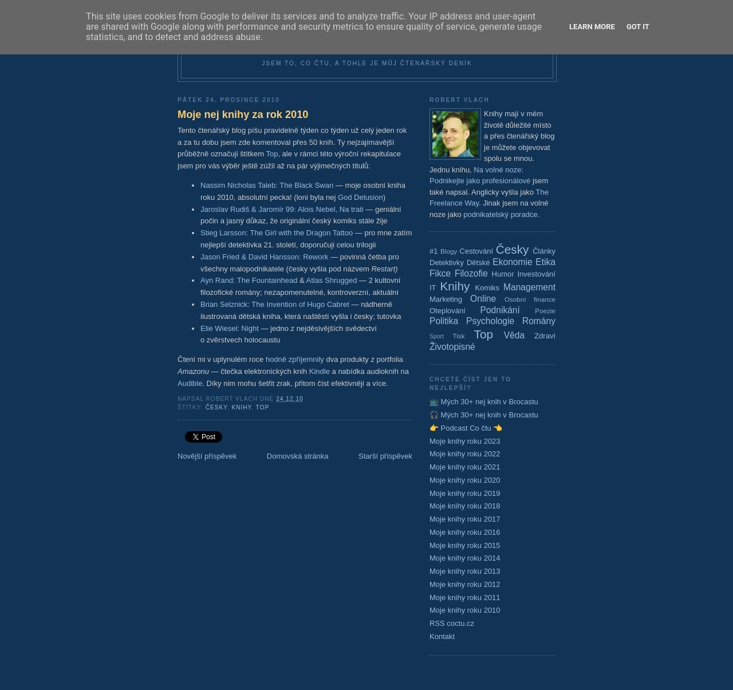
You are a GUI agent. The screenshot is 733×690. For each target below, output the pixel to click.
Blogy (448, 251)
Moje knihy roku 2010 (465, 610)
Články (544, 251)
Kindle (319, 371)
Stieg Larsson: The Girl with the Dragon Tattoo (276, 232)
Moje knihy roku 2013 (465, 571)
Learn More (592, 26)
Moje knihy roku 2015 (465, 545)
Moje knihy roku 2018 (465, 506)
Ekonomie (512, 262)
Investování (536, 274)
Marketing (445, 299)
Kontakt (442, 636)
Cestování (477, 251)
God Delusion (360, 197)
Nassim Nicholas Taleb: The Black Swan (266, 185)
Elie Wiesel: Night (229, 328)
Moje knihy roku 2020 (465, 480)
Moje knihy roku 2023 (465, 441)
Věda (514, 335)
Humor (503, 274)
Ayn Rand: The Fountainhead (248, 280)
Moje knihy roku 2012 (465, 584)
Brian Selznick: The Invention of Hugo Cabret (274, 304)
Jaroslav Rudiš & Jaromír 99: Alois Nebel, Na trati (282, 209)
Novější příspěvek (207, 456)
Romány (538, 321)
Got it (637, 26)
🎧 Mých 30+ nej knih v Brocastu (483, 415)
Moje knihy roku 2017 (465, 519)
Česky (216, 407)
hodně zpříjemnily (295, 359)
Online (483, 298)
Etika (545, 262)
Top (272, 153)
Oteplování (447, 310)
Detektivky (446, 262)
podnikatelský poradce (500, 214)
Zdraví (544, 336)
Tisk (459, 336)
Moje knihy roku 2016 (465, 532)
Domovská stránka (298, 456)
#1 (433, 251)
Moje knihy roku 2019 (465, 493)
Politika (443, 321)
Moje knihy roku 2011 (465, 597)
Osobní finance (530, 299)
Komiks (487, 287)
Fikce (440, 273)
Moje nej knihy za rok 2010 (243, 114)
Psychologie (490, 321)
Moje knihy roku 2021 (465, 467)
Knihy (241, 407)
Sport (436, 336)
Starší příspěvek (385, 456)
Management (529, 287)
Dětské (478, 262)
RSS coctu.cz (451, 623)
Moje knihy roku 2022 (465, 454)
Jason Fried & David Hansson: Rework (264, 257)
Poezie (545, 310)
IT (432, 287)
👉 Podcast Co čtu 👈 (465, 428)
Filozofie (471, 273)
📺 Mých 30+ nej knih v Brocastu (483, 401)
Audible (190, 383)
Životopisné (452, 347)
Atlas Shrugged (331, 280)
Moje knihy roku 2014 (465, 558)
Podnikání (500, 310)
